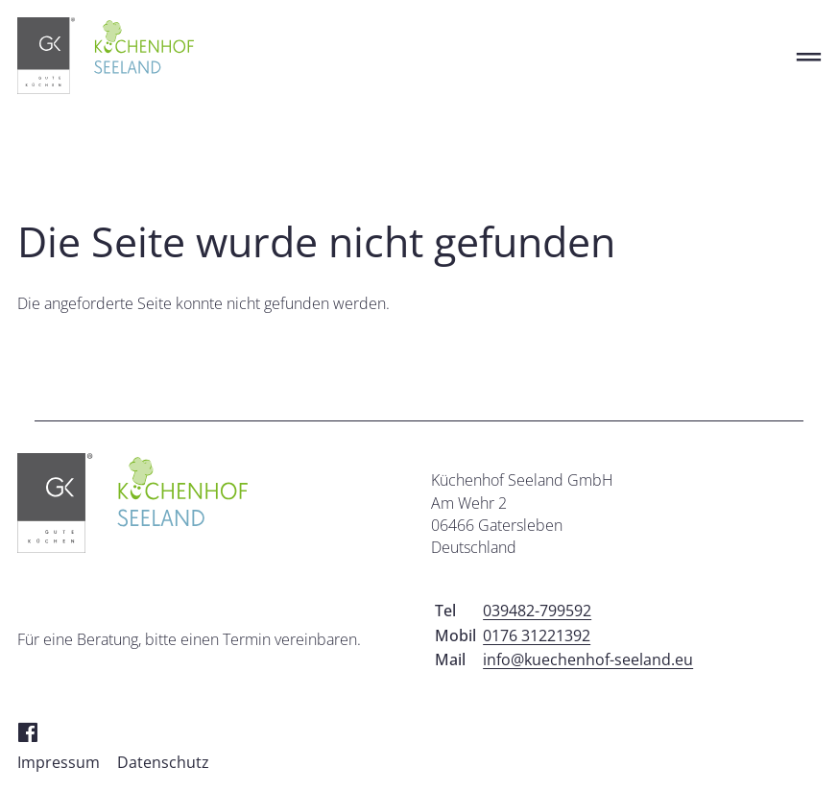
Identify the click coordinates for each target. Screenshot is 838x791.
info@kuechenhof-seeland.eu (588, 659)
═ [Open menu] (809, 56)
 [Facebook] (27, 731)
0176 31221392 (536, 635)
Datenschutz (163, 762)
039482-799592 (537, 610)
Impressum (58, 762)
